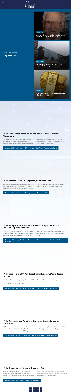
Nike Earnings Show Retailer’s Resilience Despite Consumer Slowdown (31, 322)
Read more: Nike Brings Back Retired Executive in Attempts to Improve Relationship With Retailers (33, 240)
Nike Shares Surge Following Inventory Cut (24, 368)
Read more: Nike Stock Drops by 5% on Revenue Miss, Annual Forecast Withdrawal (31, 148)
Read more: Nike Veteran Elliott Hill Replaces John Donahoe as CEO (26, 193)
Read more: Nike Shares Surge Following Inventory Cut (22, 380)
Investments (39, 90)
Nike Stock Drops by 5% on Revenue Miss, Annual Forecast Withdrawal (31, 134)
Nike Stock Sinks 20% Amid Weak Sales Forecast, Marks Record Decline (33, 275)
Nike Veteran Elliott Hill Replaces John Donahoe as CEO (29, 181)
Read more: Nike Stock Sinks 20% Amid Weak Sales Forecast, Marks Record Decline (31, 288)
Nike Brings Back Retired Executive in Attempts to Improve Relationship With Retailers (31, 226)
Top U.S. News (39, 32)
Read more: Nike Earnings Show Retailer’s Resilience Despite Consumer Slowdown (31, 335)
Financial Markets (40, 61)
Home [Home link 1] (5, 52)
